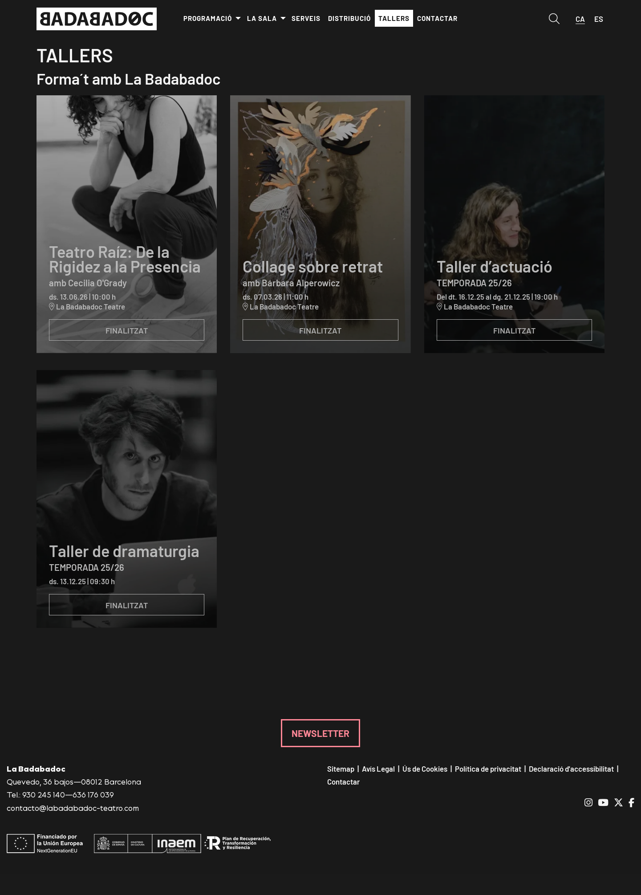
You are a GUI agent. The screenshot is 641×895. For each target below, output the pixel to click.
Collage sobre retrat (313, 266)
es (598, 19)
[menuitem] (211, 18)
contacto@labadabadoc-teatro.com (73, 808)
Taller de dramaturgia (124, 550)
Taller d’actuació (494, 266)
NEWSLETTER (320, 733)
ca (580, 19)
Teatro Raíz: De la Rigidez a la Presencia (125, 258)
